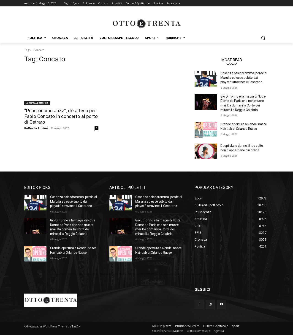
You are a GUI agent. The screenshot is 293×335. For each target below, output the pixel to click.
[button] (263, 37)
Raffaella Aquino (36, 128)
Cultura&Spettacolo (37, 102)
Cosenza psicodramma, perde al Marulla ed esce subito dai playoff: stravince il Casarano (243, 77)
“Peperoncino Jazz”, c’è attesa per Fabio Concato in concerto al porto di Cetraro (61, 116)
